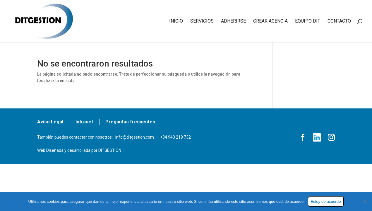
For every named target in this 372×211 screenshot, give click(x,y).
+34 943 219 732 (175, 137)
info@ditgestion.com (134, 137)
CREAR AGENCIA (270, 21)
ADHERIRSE (233, 21)
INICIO (176, 21)
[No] (365, 202)
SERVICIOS (202, 21)
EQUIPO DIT (307, 21)
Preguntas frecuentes (130, 122)
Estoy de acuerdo (326, 201)
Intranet (84, 122)
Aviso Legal (50, 122)
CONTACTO (339, 21)
